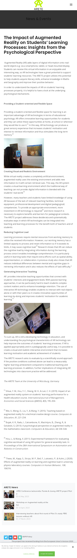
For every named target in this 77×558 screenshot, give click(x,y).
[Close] (73, 547)
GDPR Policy (27, 536)
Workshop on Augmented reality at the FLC (32, 503)
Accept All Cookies (47, 554)
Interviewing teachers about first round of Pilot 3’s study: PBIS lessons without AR (41, 515)
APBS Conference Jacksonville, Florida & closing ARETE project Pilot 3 (44, 492)
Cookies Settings (29, 554)
